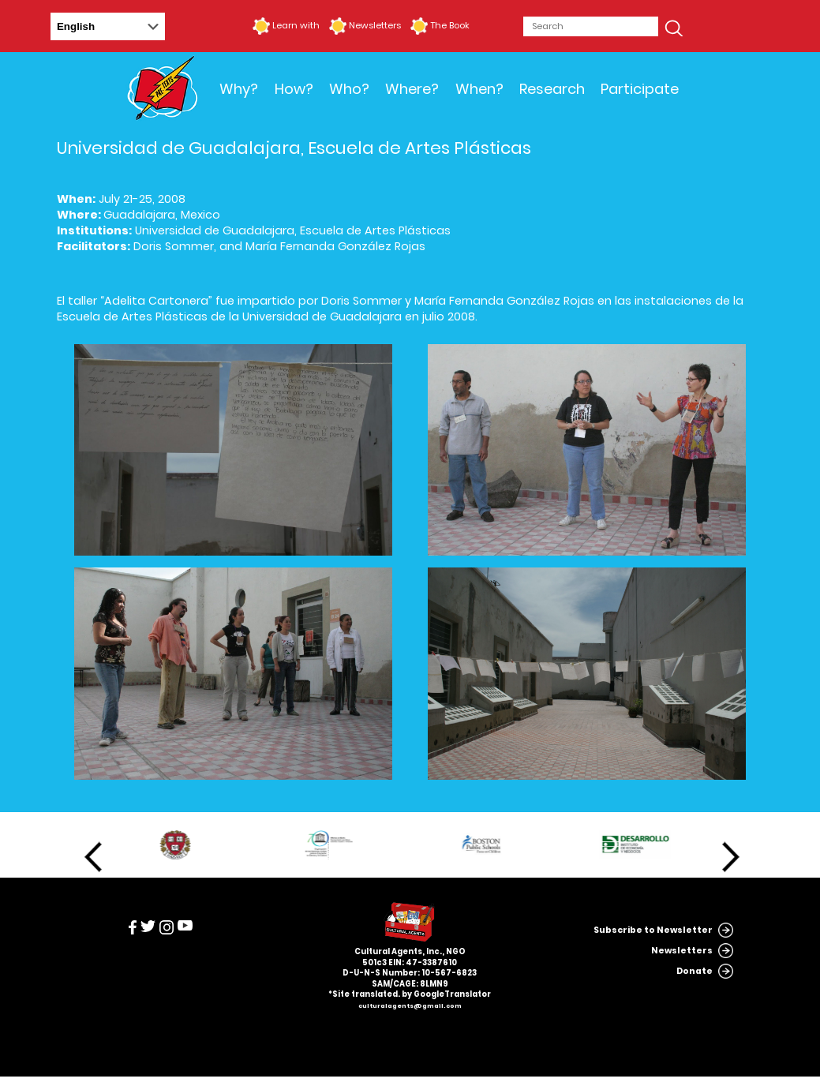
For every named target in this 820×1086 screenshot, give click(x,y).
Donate (694, 971)
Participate (640, 89)
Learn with (296, 25)
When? (479, 89)
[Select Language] (108, 26)
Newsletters (375, 25)
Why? (238, 89)
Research (552, 89)
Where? (412, 89)
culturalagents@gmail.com (410, 1006)
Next (730, 857)
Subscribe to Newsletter (653, 930)
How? (294, 89)
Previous (93, 857)
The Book (450, 25)
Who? (349, 89)
